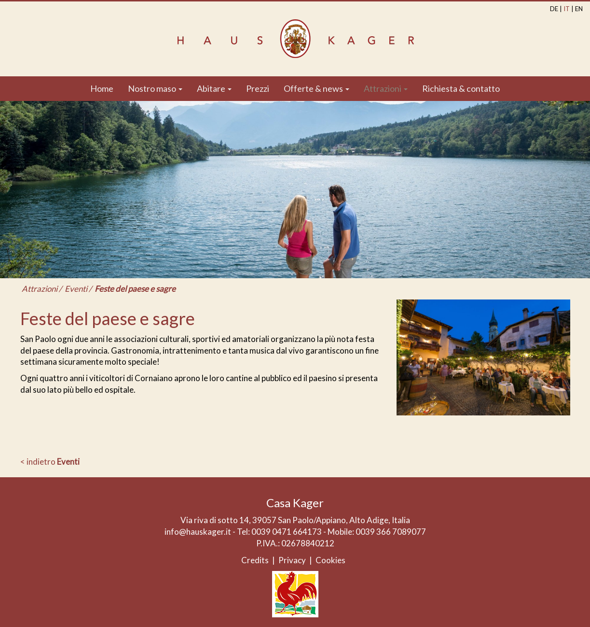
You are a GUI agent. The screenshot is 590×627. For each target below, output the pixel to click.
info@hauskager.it (198, 532)
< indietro (50, 461)
